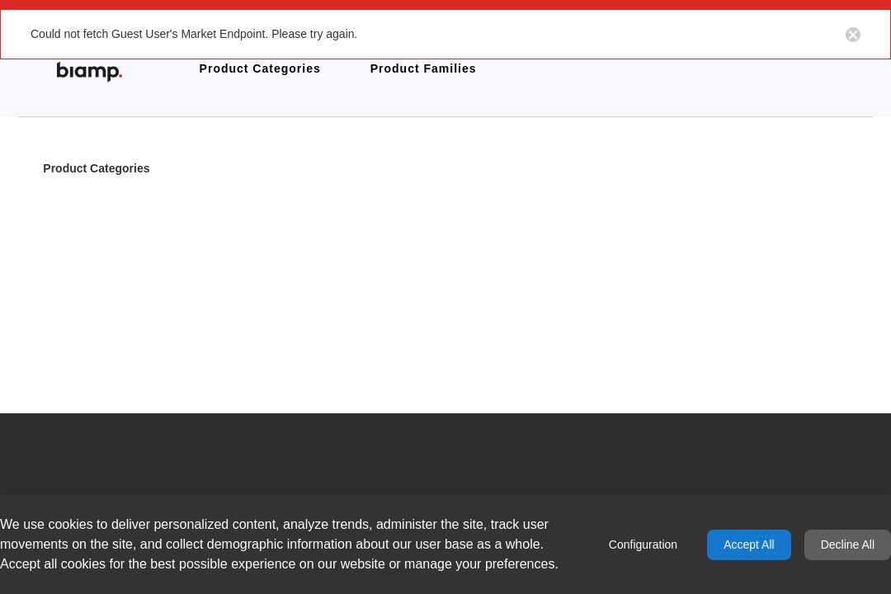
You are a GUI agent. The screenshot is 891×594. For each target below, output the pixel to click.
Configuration (643, 544)
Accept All (749, 544)
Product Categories (96, 169)
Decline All (847, 544)
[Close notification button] (853, 34)
